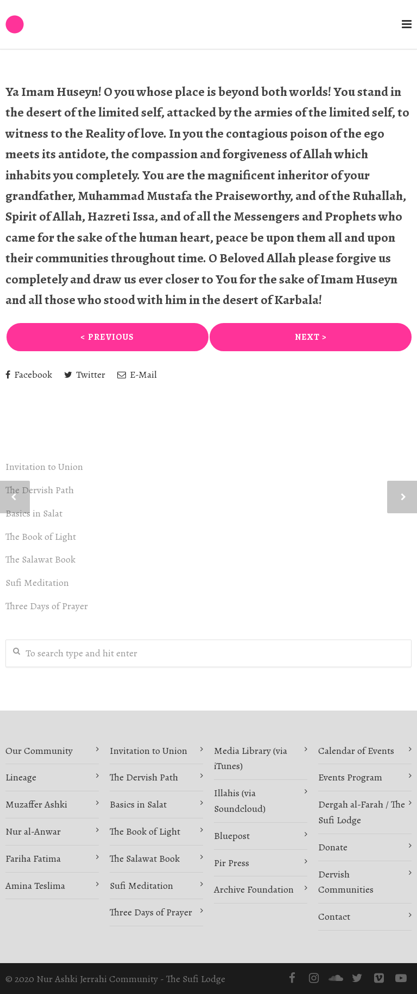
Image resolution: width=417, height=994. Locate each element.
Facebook (28, 374)
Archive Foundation (254, 889)
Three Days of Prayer (46, 605)
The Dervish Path (39, 489)
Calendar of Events (356, 750)
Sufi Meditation (37, 582)
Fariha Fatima (33, 858)
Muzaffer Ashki (36, 804)
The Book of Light (40, 536)
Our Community (39, 750)
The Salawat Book (40, 559)
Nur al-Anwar (33, 831)
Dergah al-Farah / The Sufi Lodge (361, 812)
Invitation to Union (44, 466)
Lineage (20, 777)
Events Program (350, 777)
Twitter (84, 374)
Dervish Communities (346, 882)
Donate (333, 847)
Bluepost (232, 835)
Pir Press (231, 862)
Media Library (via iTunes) (250, 758)
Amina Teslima (35, 885)
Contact (334, 916)
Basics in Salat (33, 513)
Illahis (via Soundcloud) (240, 800)
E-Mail (137, 374)
